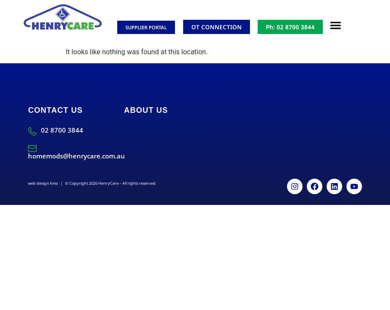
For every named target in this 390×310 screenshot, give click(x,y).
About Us (146, 110)
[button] (336, 25)
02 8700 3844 (62, 130)
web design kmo (43, 183)
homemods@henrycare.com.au (76, 156)
